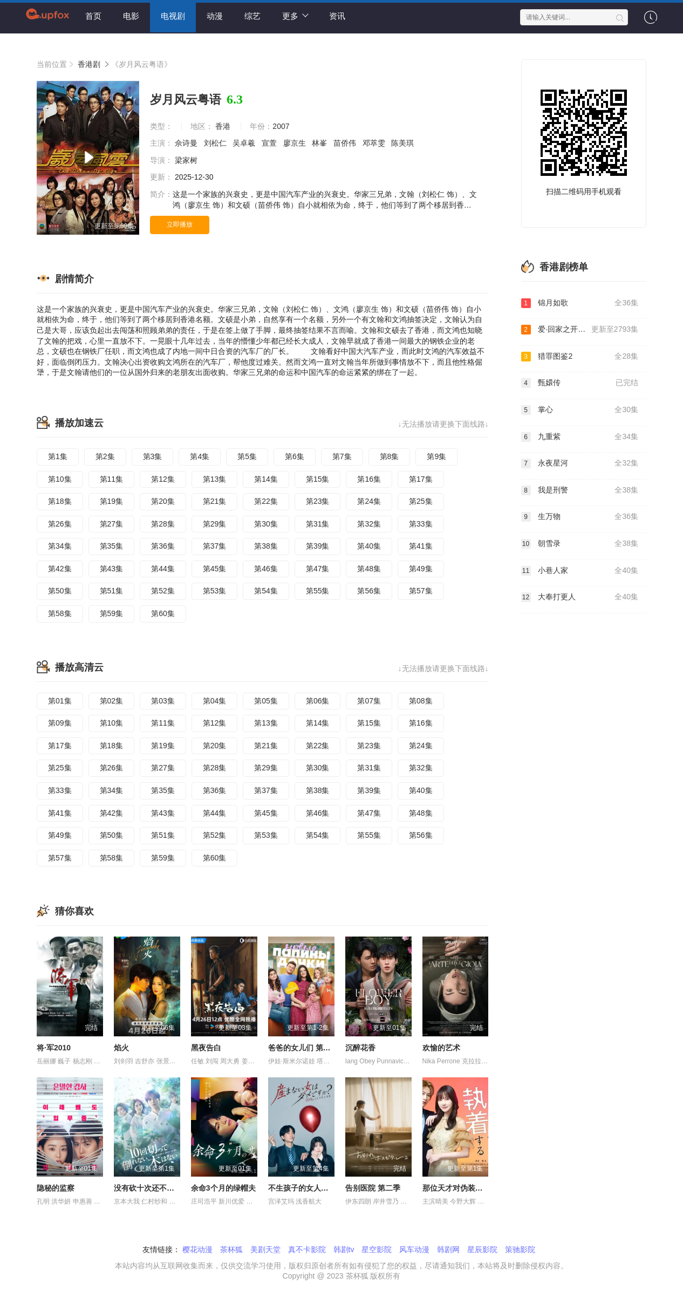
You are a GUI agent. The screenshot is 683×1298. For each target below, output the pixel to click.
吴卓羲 (245, 143)
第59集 (112, 613)
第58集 (60, 613)
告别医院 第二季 (372, 1188)
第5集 (247, 456)
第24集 (369, 501)
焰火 (121, 1047)
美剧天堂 (265, 1249)
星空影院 (376, 1249)
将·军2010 (54, 1047)
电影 (131, 16)
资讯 (337, 16)
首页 (93, 16)
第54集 (266, 590)
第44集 (163, 568)
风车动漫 (414, 1249)
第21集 (215, 501)
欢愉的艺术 (441, 1047)
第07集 (369, 700)
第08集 (421, 700)
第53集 (215, 590)
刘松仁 (216, 143)
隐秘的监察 (55, 1188)
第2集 (105, 456)
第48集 (369, 568)
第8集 (389, 456)
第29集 (215, 524)
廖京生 (295, 143)
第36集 (163, 546)
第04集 (215, 700)
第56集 (369, 590)
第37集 (215, 546)
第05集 (266, 700)
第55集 (318, 590)
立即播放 (180, 224)
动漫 (215, 16)
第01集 (60, 700)
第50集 (60, 590)
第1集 (57, 456)
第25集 (421, 501)
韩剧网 (448, 1249)
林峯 (320, 143)
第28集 (163, 524)
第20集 (163, 501)
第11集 (112, 479)
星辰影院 (482, 1249)
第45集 (215, 568)
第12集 (163, 479)
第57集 (421, 590)
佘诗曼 (187, 143)
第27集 (112, 524)
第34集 (60, 546)
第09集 (60, 723)
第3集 (152, 456)
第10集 (60, 479)
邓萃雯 (375, 143)
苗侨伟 (345, 143)
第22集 (266, 501)
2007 (280, 126)
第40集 (369, 546)
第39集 (318, 546)
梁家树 (187, 160)
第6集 (294, 456)
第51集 (112, 590)
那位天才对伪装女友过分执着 (471, 1188)
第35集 (112, 546)
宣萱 (270, 143)
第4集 (199, 456)
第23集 (318, 501)
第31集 (318, 524)
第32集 (369, 524)
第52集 (163, 590)
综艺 (252, 16)
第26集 (60, 524)
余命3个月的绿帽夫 (223, 1188)
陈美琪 (403, 143)
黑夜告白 (206, 1047)
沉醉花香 (360, 1047)
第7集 (342, 456)
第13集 (215, 479)
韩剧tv (343, 1249)
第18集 (60, 501)
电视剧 (173, 16)
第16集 (369, 479)
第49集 (421, 568)
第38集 (266, 546)
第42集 (60, 568)
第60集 (163, 613)
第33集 (421, 524)
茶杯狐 (231, 1249)
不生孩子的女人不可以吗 (309, 1188)
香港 (222, 126)
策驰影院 (520, 1249)
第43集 (112, 568)
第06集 (318, 700)
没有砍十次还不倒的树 (151, 1188)
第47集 (318, 568)
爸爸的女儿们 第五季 (303, 1047)
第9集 (436, 456)
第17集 (421, 479)
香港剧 (89, 64)
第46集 (266, 568)
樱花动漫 (197, 1249)
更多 (295, 16)
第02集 (112, 700)
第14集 (266, 479)
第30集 (266, 524)
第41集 (421, 546)
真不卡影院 (307, 1249)
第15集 (318, 479)
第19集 (112, 501)
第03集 (163, 700)
